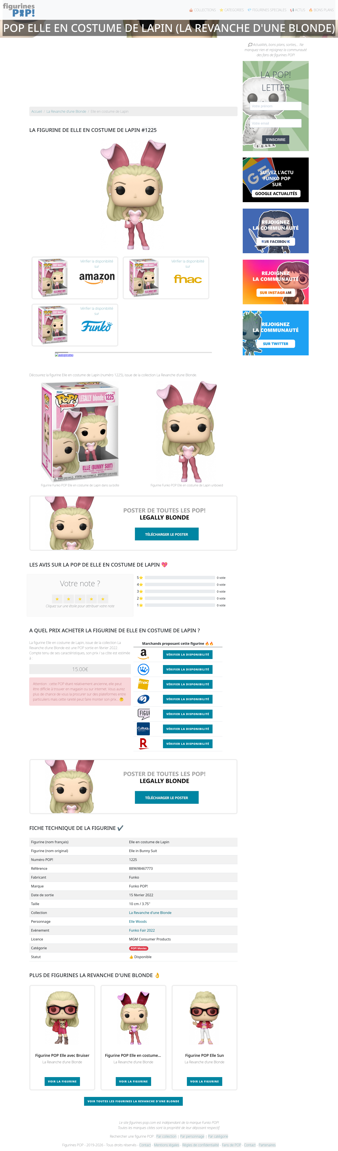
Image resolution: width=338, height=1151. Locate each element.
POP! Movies (139, 948)
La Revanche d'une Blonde (150, 912)
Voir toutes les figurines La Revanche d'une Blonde (133, 1101)
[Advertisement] (133, 74)
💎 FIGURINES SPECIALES (266, 10)
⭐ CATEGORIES (231, 10)
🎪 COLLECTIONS (202, 10)
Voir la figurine (62, 1081)
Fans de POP (231, 1145)
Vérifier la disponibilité (187, 654)
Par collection (166, 1136)
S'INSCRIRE (276, 140)
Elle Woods (138, 921)
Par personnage (192, 1136)
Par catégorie (218, 1136)
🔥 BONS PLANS (321, 10)
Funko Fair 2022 (142, 930)
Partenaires (267, 1145)
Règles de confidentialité (200, 1145)
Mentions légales (166, 1145)
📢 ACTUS (297, 10)
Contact (145, 1145)
